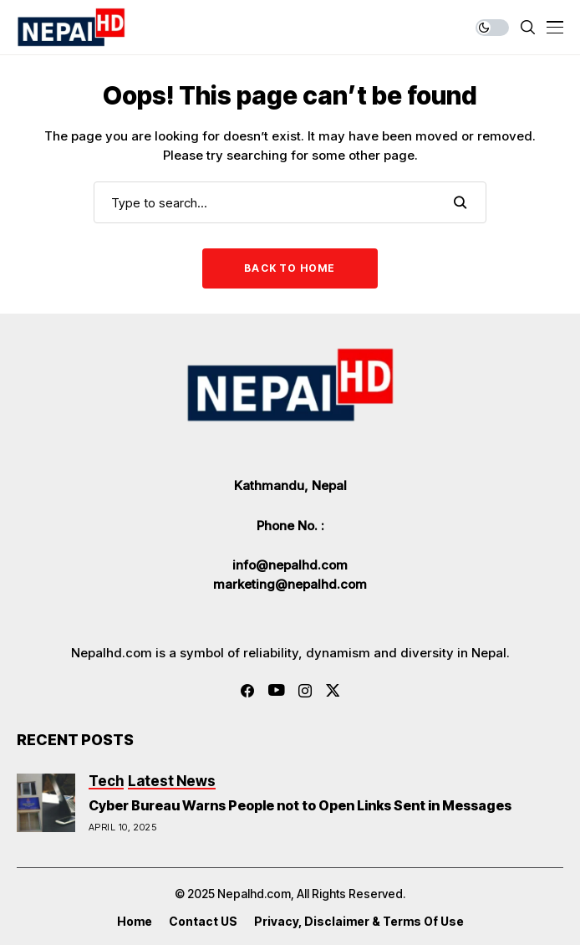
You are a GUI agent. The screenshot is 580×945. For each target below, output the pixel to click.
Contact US (203, 921)
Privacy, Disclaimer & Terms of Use (359, 921)
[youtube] (276, 691)
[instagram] (305, 690)
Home (134, 921)
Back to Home (289, 268)
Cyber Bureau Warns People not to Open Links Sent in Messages (300, 805)
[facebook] (247, 690)
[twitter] (333, 690)
